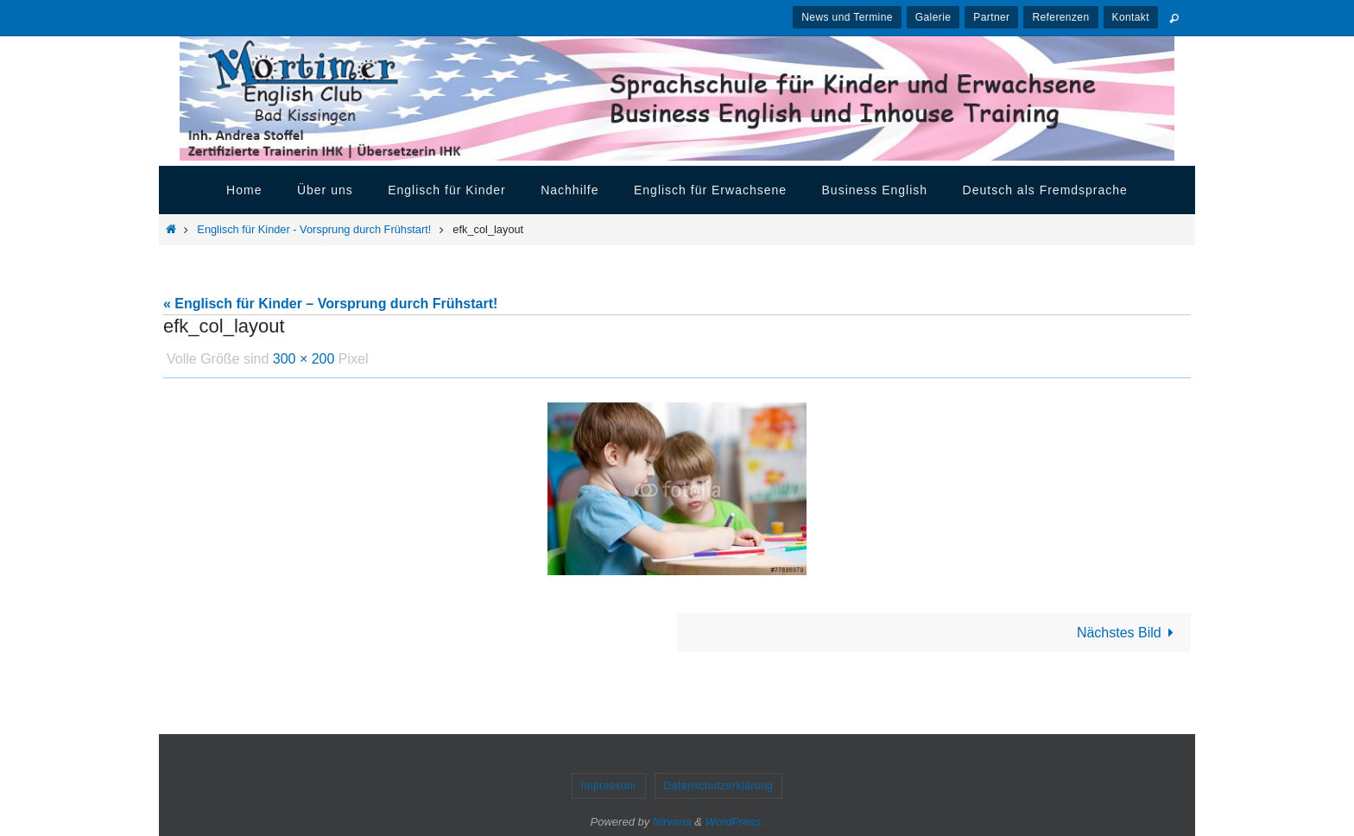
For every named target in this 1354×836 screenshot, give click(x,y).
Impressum (608, 786)
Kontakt (1131, 17)
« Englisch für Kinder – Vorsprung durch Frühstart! (330, 303)
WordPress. (734, 821)
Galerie (933, 17)
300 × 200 (304, 359)
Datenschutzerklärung (719, 786)
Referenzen (1060, 17)
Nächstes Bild (1128, 632)
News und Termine (847, 17)
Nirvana (672, 821)
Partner (991, 17)
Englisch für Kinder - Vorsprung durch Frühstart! (314, 229)
